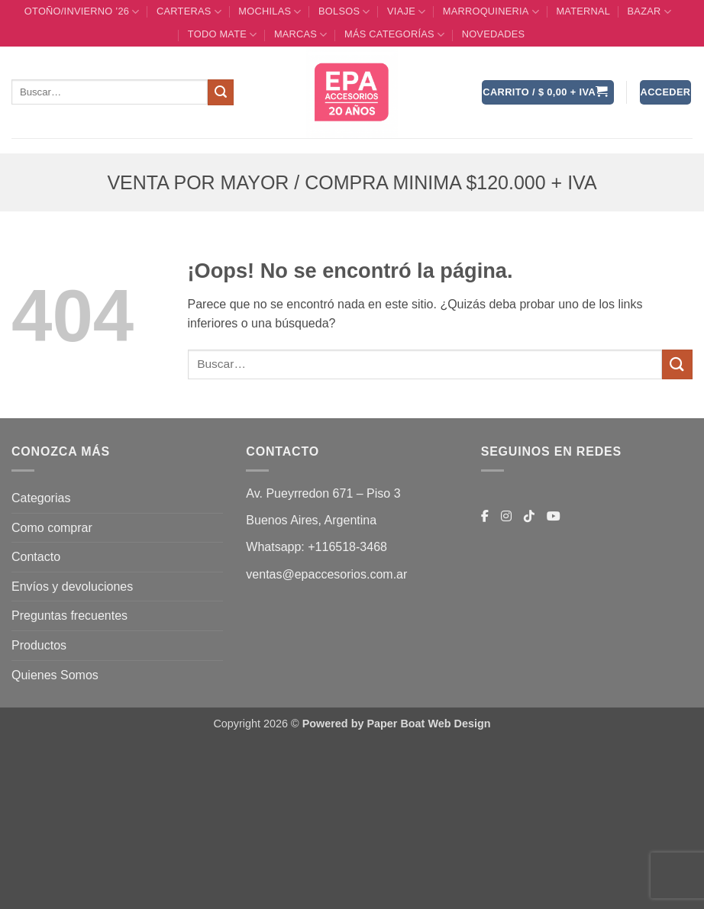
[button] (548, 92)
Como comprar (51, 527)
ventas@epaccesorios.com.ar (326, 574)
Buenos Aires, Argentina (311, 520)
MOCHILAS (269, 12)
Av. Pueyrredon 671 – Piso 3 (323, 493)
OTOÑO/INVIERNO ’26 (82, 12)
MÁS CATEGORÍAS (394, 34)
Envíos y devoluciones (72, 586)
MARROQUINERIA (491, 12)
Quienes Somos (54, 675)
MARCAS (301, 34)
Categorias (40, 498)
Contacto (35, 556)
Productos (38, 645)
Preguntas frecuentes (69, 615)
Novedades (493, 34)
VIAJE (406, 12)
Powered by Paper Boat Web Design (396, 723)
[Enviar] (221, 92)
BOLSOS (344, 12)
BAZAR (649, 12)
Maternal (583, 11)
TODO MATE (222, 34)
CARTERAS (189, 12)
